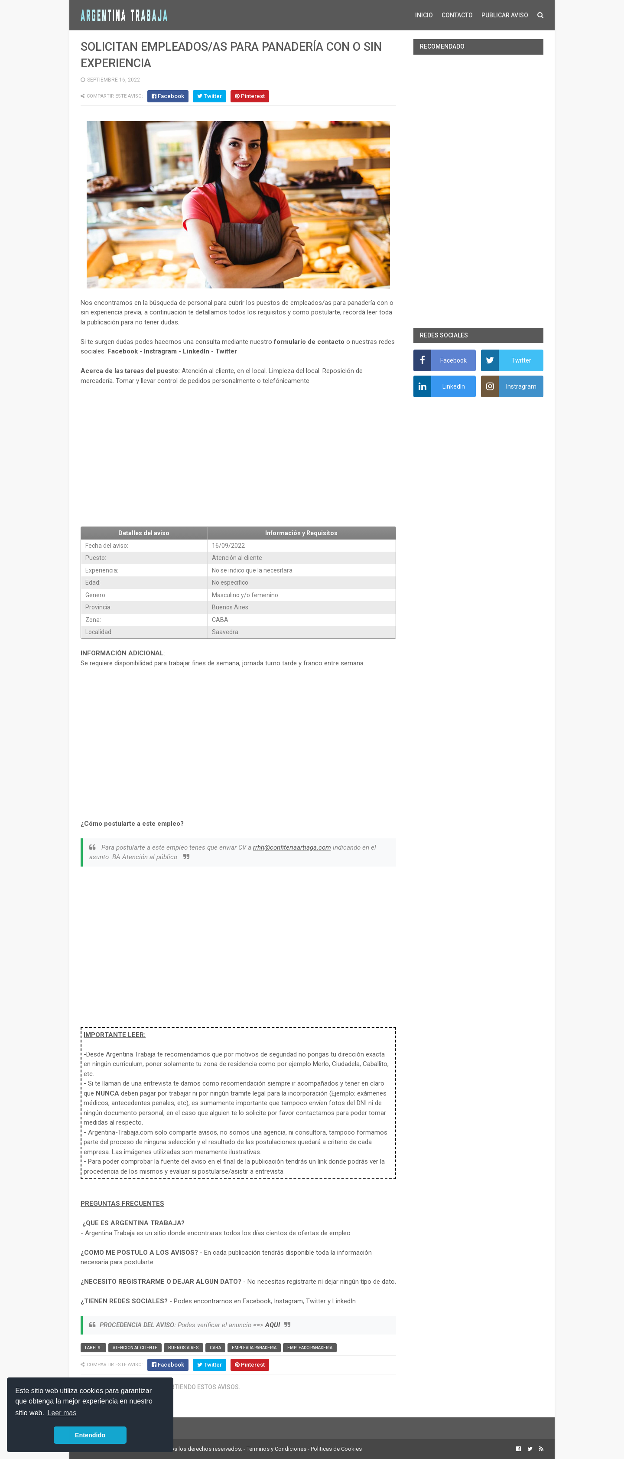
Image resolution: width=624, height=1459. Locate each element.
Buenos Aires (183, 1347)
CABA (215, 1347)
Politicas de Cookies (336, 1449)
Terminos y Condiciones (276, 1449)
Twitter (226, 351)
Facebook (122, 351)
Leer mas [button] (62, 1412)
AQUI (272, 1325)
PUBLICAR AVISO (504, 15)
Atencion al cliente (135, 1347)
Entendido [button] (90, 1435)
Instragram (160, 351)
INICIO (424, 15)
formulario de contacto (309, 342)
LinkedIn (196, 351)
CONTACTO (457, 15)
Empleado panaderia (309, 1347)
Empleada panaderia (254, 1347)
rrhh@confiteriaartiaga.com (292, 847)
